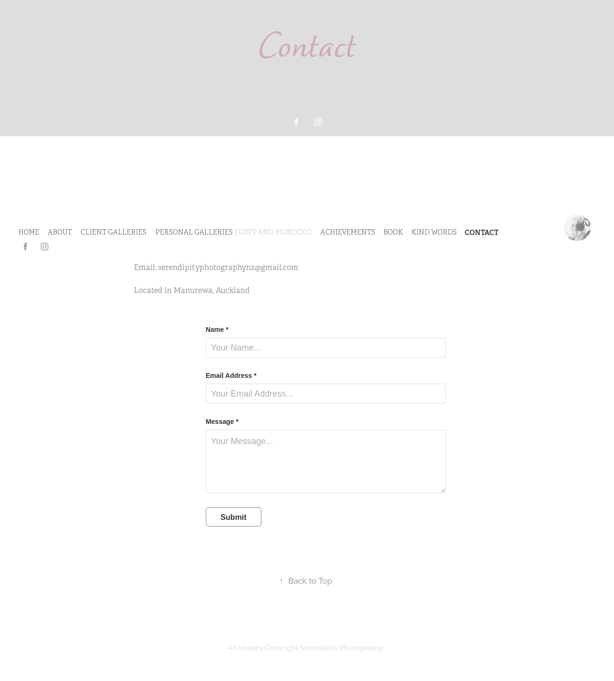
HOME (28, 232)
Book (393, 232)
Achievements (347, 232)
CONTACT (481, 232)
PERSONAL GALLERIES (194, 232)
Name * (217, 329)
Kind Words (434, 232)
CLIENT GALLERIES (113, 232)
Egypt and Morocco (273, 232)
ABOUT (60, 232)
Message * (222, 421)
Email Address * (231, 375)
